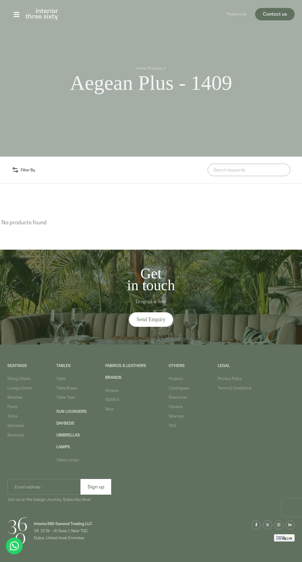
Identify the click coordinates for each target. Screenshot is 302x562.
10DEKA (112, 399)
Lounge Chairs (19, 388)
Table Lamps (67, 459)
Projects (176, 378)
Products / (156, 68)
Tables (63, 365)
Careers (176, 406)
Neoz (109, 409)
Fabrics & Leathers (125, 365)
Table (61, 378)
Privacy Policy (230, 378)
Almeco (112, 390)
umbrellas (68, 435)
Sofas (12, 416)
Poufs (12, 406)
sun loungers (71, 411)
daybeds (65, 423)
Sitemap (176, 416)
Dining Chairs (18, 378)
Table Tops (65, 397)
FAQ (172, 425)
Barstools (15, 435)
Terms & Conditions (234, 388)
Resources (236, 14)
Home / (142, 68)
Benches (14, 397)
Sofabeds (15, 425)
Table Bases (66, 388)
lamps (63, 446)
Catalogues (179, 388)
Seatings (17, 365)
